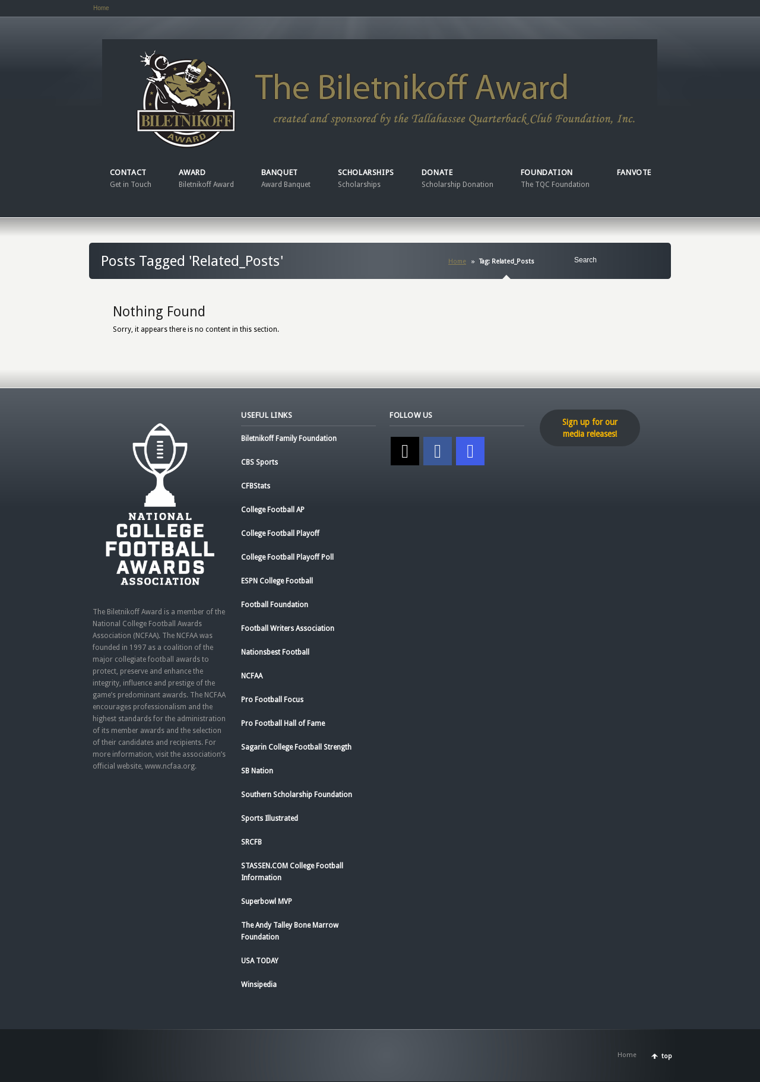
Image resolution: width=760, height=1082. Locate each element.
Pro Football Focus (272, 700)
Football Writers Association (287, 628)
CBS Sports (259, 462)
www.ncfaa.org (170, 766)
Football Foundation (274, 605)
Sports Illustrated (269, 818)
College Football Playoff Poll (287, 557)
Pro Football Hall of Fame (283, 723)
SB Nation (257, 771)
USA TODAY (259, 961)
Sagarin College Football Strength (296, 747)
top (666, 1056)
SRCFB (251, 842)
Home (101, 8)
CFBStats (255, 486)
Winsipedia (259, 985)
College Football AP (273, 510)
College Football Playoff (280, 533)
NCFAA (251, 676)
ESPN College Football (277, 581)
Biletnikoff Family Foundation (289, 438)
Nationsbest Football (275, 652)
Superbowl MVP (266, 901)
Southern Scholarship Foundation (296, 795)
